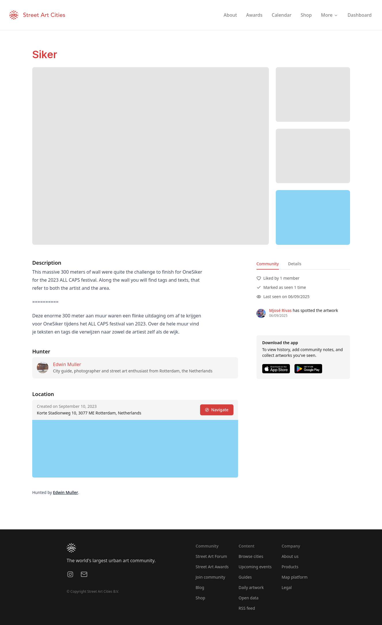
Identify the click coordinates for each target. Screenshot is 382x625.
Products (290, 566)
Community (267, 263)
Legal (287, 587)
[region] (313, 217)
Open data (249, 598)
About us (290, 556)
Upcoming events (255, 566)
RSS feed (247, 608)
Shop (200, 598)
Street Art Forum (211, 556)
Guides (245, 577)
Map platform (294, 577)
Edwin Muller (67, 364)
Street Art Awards (212, 566)
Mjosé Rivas (280, 310)
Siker (44, 54)
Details (294, 263)
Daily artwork (251, 587)
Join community (210, 577)
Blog (200, 587)
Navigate (216, 409)
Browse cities (251, 556)
